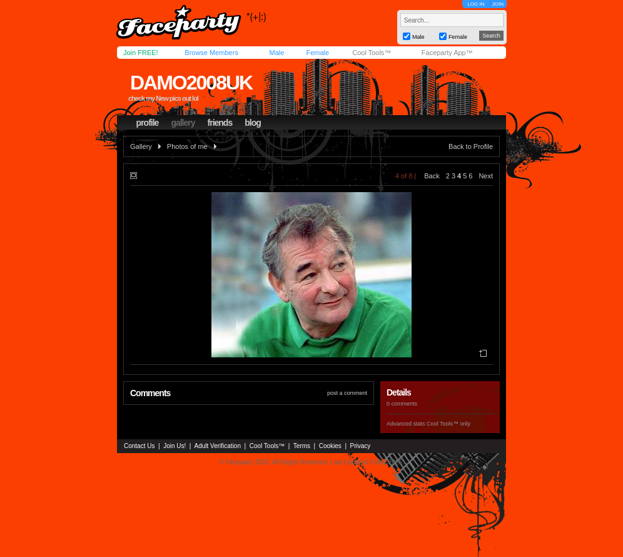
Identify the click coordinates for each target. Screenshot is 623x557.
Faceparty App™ (447, 52)
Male (276, 52)
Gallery (141, 146)
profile (147, 123)
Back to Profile (470, 146)
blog (253, 123)
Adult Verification (217, 445)
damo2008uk (191, 82)
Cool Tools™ (371, 52)
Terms (301, 445)
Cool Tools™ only (448, 424)
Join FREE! (140, 52)
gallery (183, 123)
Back (431, 176)
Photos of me (187, 146)
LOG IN (475, 4)
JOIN (498, 4)
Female (317, 52)
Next (486, 176)
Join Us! (174, 445)
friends (220, 123)
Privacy (360, 445)
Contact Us (139, 445)
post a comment (347, 393)
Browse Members (211, 52)
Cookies (330, 445)
